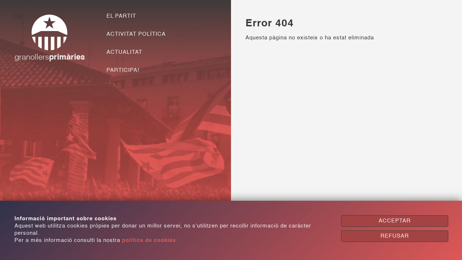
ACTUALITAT (124, 52)
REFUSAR (394, 236)
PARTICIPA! (122, 70)
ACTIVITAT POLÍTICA (136, 34)
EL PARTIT (121, 16)
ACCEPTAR (395, 221)
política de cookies (149, 240)
